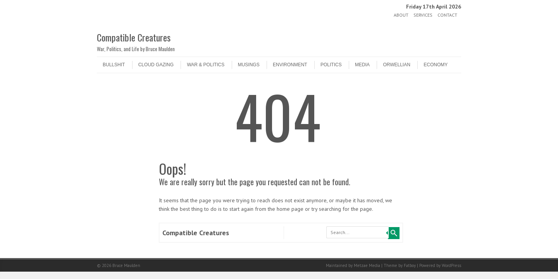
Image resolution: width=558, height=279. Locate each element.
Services (422, 15)
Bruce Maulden (126, 265)
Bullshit (114, 64)
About (401, 15)
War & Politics (205, 64)
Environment (290, 64)
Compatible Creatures (133, 37)
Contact (447, 15)
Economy (436, 64)
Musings (249, 64)
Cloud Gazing (156, 64)
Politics (331, 64)
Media (362, 64)
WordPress (451, 265)
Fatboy (410, 265)
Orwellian (396, 64)
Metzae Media (367, 265)
